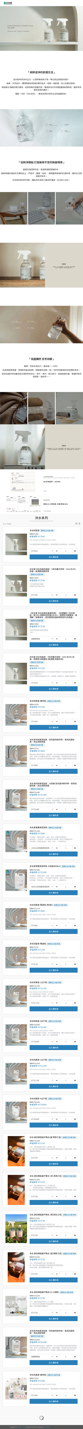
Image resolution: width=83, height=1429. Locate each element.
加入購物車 (53, 557)
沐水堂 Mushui (21, 1427)
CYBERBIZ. (47, 1427)
